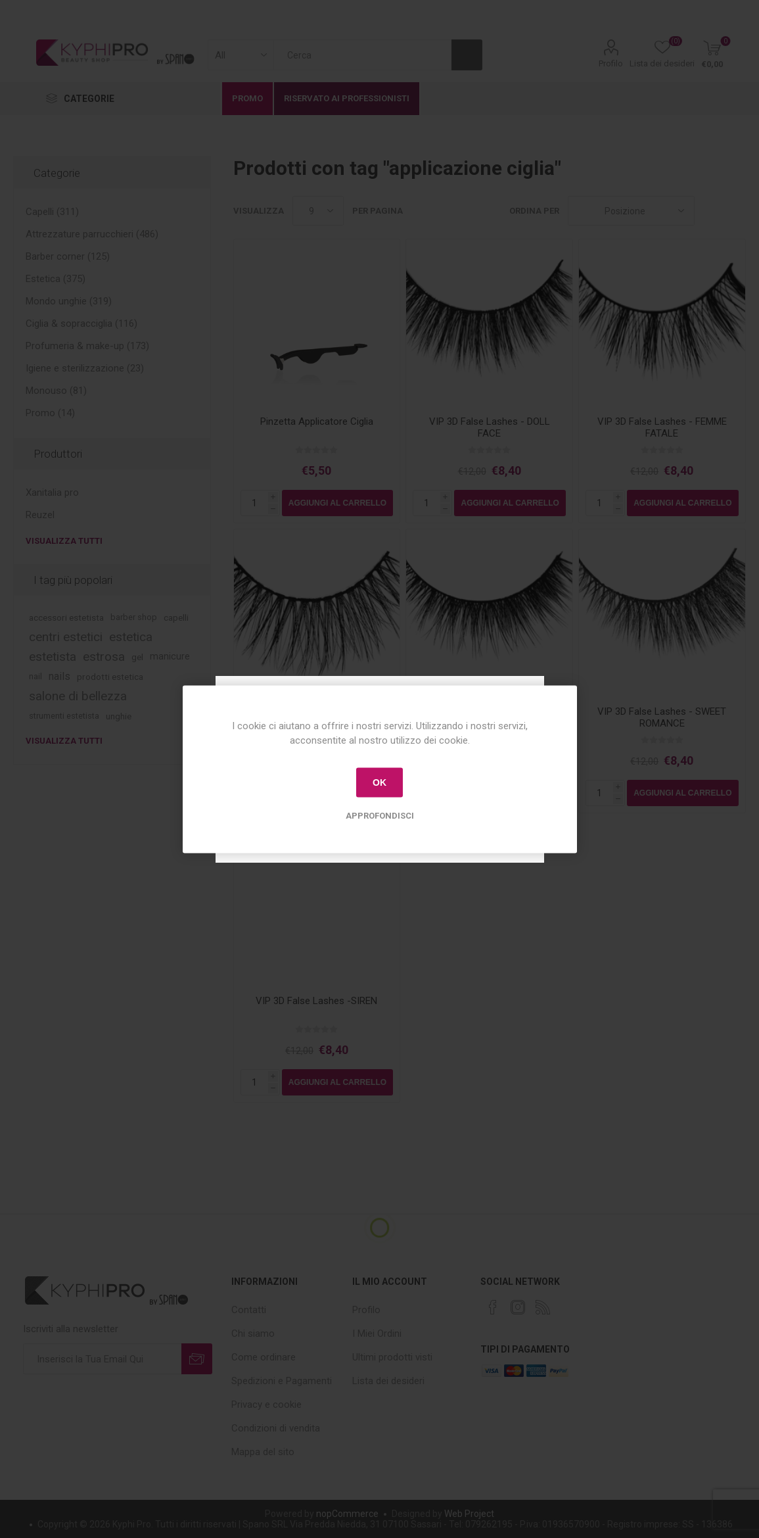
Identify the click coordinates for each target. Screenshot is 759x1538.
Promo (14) (50, 413)
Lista (736, 211)
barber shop (133, 617)
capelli (176, 617)
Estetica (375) (55, 279)
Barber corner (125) (68, 256)
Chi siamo (253, 1333)
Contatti (248, 1310)
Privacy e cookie (266, 1404)
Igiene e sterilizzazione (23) (85, 368)
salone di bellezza (78, 696)
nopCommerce (347, 1513)
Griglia (711, 211)
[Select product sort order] (631, 211)
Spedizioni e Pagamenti (281, 1381)
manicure (170, 656)
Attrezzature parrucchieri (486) (92, 234)
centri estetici (66, 636)
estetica (130, 636)
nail (35, 676)
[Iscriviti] (102, 1358)
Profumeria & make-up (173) (87, 346)
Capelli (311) (52, 212)
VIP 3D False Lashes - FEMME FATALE (662, 427)
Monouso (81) (56, 391)
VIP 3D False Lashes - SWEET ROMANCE (661, 717)
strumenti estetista (64, 716)
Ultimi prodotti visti (392, 1357)
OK (379, 782)
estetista (52, 656)
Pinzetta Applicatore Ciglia (316, 421)
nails (59, 676)
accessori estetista (66, 617)
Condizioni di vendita (275, 1428)
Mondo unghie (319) (69, 301)
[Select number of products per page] (318, 211)
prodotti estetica (110, 676)
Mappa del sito (262, 1452)
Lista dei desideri (388, 1381)
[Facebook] (492, 1307)
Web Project (469, 1513)
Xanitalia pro (52, 492)
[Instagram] (517, 1307)
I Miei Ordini (377, 1333)
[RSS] (542, 1307)
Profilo (611, 63)
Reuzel (40, 515)
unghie (118, 716)
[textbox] (362, 54)
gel (137, 657)
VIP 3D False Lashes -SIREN (316, 1001)
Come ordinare (263, 1357)
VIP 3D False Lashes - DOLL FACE (489, 427)
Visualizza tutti (64, 541)
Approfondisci (380, 815)
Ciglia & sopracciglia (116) (81, 323)
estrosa (104, 656)
